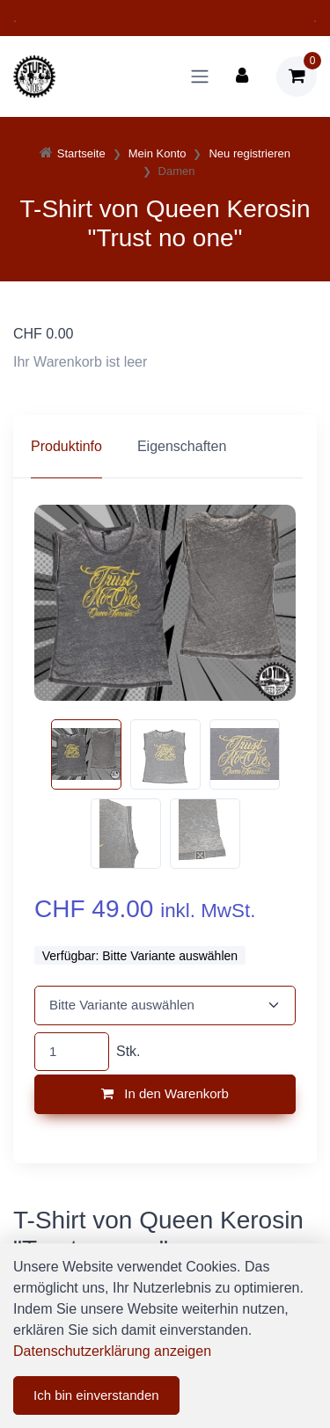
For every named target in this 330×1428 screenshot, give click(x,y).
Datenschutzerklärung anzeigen (112, 1351)
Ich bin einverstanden (96, 1395)
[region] (165, 446)
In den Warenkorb (165, 1093)
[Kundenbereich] (242, 76)
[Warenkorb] (296, 76)
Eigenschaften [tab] (181, 446)
